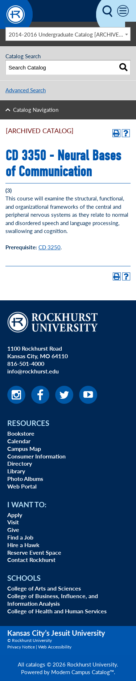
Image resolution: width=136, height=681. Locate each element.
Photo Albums (25, 478)
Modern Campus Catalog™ (82, 672)
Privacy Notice (21, 647)
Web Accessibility (54, 647)
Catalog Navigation (35, 109)
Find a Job (20, 537)
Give (13, 529)
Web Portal (22, 486)
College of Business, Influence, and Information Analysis (52, 600)
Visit (13, 522)
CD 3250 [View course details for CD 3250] (49, 247)
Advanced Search (25, 90)
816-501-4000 (25, 363)
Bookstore (20, 433)
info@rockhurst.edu (33, 371)
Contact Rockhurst (31, 559)
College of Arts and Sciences (44, 588)
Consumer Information (36, 456)
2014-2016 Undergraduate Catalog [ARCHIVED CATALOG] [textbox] (70, 34)
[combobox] (68, 34)
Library (16, 471)
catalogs (35, 664)
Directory (19, 463)
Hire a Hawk (23, 545)
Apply (14, 515)
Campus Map (24, 448)
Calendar (18, 441)
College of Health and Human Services (57, 611)
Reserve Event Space (34, 552)
